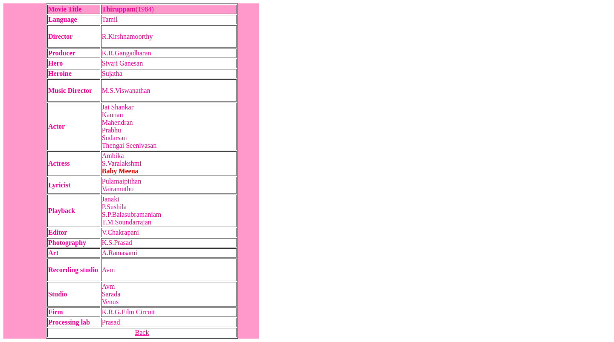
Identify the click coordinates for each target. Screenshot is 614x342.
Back (142, 332)
